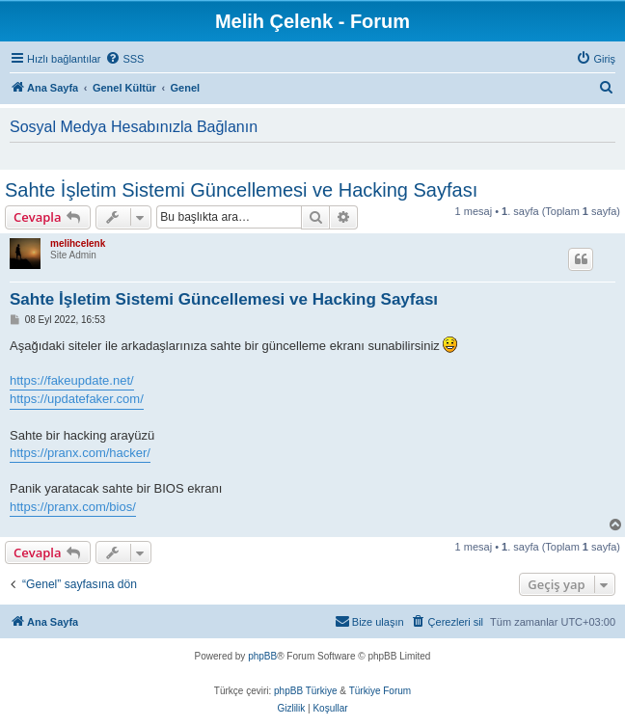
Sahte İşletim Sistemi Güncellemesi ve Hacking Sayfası (241, 190)
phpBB (262, 656)
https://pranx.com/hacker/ (80, 452)
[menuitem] (124, 58)
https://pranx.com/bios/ (73, 506)
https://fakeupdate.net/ (72, 380)
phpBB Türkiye (305, 691)
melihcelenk (77, 243)
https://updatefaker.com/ (77, 398)
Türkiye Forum (380, 691)
